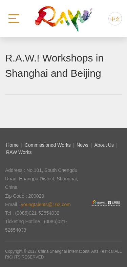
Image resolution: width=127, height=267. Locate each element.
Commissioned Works (48, 145)
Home (12, 145)
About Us (104, 145)
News (82, 145)
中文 (115, 19)
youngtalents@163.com (46, 204)
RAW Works (18, 152)
